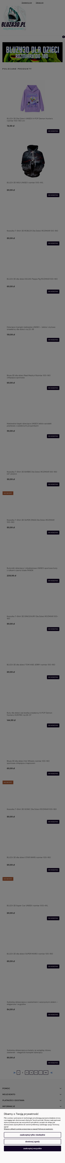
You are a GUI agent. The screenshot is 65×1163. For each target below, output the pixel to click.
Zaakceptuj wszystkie (32, 1148)
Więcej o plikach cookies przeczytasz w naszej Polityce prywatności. (28, 1129)
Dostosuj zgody (32, 1142)
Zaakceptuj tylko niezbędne (32, 1135)
